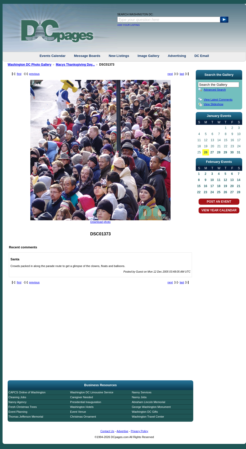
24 (212, 192)
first (19, 73)
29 (225, 152)
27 (212, 152)
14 (238, 180)
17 (212, 186)
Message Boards (87, 56)
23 (205, 192)
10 (212, 180)
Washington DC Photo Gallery (29, 64)
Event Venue (78, 411)
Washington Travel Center (148, 416)
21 (238, 186)
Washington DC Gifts (145, 411)
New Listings (119, 56)
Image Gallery (148, 56)
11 (218, 180)
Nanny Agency (17, 402)
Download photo (100, 221)
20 (232, 186)
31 (238, 152)
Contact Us (107, 431)
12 (225, 180)
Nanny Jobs (139, 397)
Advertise (122, 431)
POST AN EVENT (219, 201)
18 (218, 186)
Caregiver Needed (81, 397)
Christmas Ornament (83, 416)
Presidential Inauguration (85, 402)
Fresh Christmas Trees (22, 406)
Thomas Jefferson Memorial (25, 416)
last (182, 73)
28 (218, 152)
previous (34, 73)
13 (232, 180)
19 (225, 186)
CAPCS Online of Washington (27, 392)
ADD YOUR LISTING (128, 25)
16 (205, 186)
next (170, 73)
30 (232, 152)
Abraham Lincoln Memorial (148, 402)
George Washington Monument (151, 406)
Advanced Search (215, 89)
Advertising (177, 56)
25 (218, 192)
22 (198, 192)
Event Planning (17, 411)
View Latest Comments (218, 99)
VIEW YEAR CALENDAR (219, 210)
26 (205, 152)
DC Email (202, 56)
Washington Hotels (82, 406)
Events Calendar (53, 56)
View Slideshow (213, 104)
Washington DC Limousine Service (91, 392)
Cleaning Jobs (17, 397)
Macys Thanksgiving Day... (75, 64)
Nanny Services (141, 392)
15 (198, 186)
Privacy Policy (139, 431)
